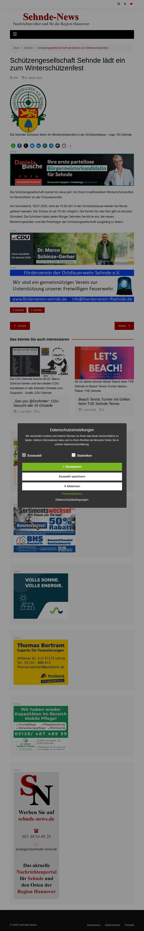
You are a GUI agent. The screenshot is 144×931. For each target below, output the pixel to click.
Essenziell (32, 455)
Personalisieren (72, 493)
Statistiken (82, 455)
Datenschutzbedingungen (72, 499)
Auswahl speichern (72, 476)
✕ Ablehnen (72, 486)
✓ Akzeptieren (72, 466)
